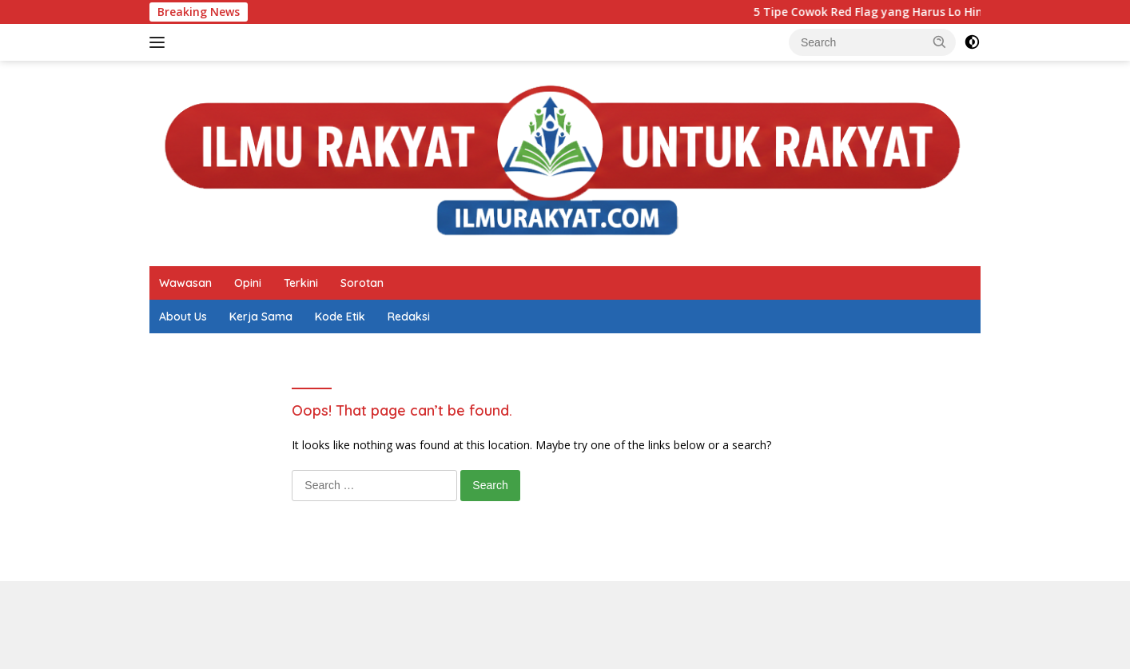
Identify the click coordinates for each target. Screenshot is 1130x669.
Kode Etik (340, 316)
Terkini (301, 283)
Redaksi (409, 316)
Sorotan (362, 283)
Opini (247, 283)
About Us (183, 316)
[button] (940, 41)
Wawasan (185, 283)
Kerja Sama (260, 316)
